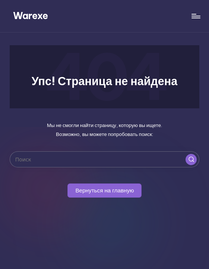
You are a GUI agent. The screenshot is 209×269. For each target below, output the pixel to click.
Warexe (30, 16)
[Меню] (195, 16)
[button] (191, 159)
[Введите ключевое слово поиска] (104, 159)
